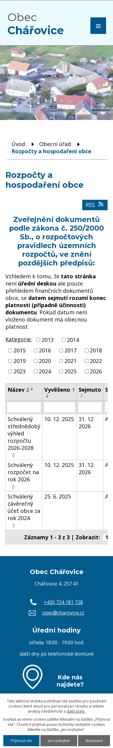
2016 (45, 350)
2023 (20, 371)
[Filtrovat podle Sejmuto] (90, 407)
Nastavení (94, 740)
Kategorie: (18, 339)
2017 (70, 350)
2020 (45, 360)
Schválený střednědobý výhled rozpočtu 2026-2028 (24, 436)
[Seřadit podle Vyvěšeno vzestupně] (47, 394)
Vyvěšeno (59, 389)
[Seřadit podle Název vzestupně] (32, 387)
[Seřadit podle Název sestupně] (32, 389)
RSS (95, 204)
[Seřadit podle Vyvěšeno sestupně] (47, 397)
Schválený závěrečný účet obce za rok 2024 (24, 510)
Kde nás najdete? (70, 681)
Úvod (18, 144)
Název (18, 389)
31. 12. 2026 (87, 422)
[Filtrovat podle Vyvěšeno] (59, 407)
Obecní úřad (55, 144)
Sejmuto (90, 389)
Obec (36, 23)
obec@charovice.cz (63, 612)
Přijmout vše (21, 740)
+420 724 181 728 (63, 602)
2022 (96, 360)
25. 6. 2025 (57, 496)
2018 (96, 350)
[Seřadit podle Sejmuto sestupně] (82, 397)
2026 (96, 371)
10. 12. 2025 (59, 419)
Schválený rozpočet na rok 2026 (23, 475)
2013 (48, 339)
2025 (70, 371)
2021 (70, 360)
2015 (20, 350)
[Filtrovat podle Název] (24, 407)
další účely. (76, 711)
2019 (20, 360)
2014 (73, 339)
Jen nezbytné (59, 740)
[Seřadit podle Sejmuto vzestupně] (82, 394)
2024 (45, 371)
